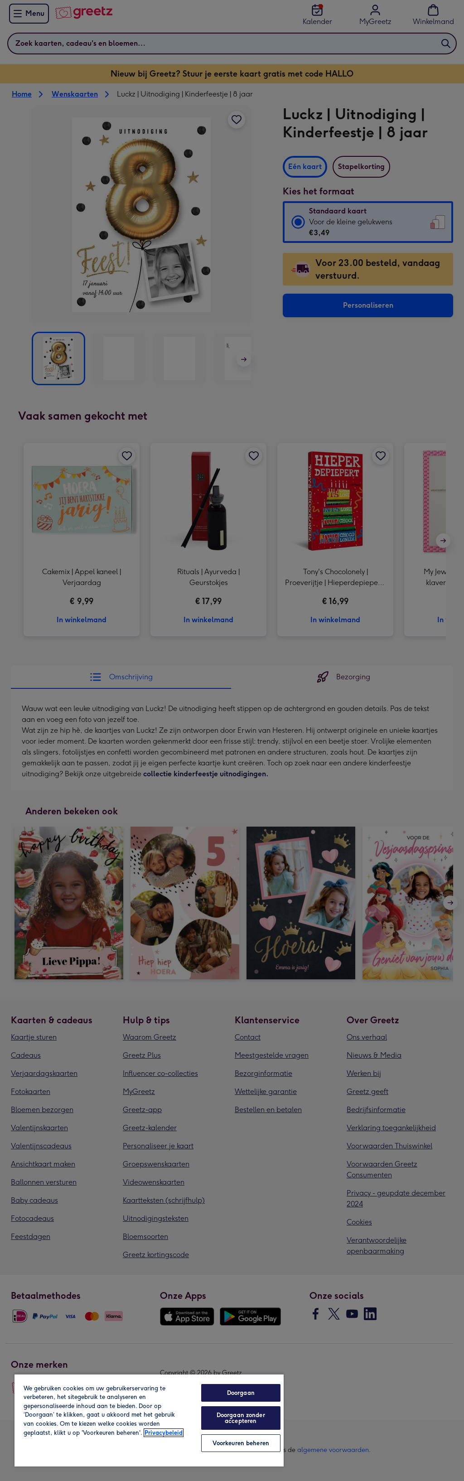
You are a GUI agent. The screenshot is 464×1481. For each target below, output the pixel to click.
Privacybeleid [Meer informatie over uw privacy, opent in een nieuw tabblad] (164, 1432)
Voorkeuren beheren (241, 1443)
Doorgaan (241, 1392)
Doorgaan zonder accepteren (241, 1418)
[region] (149, 1420)
